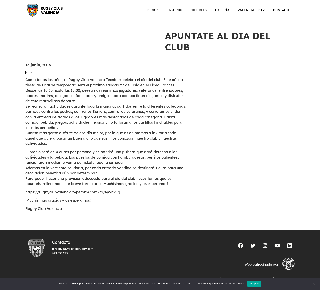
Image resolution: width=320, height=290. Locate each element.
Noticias (198, 10)
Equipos (174, 10)
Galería (222, 10)
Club (153, 10)
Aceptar (254, 283)
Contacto (282, 10)
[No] (313, 283)
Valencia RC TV (251, 10)
